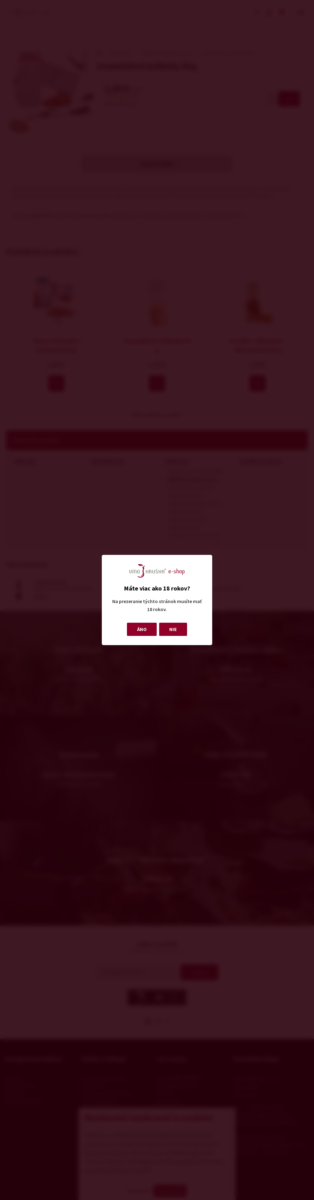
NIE (173, 629)
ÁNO (142, 629)
